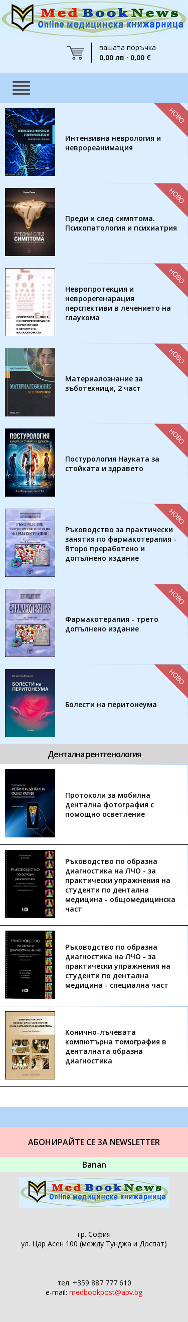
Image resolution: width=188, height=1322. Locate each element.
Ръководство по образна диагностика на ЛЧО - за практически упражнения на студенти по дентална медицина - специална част (117, 966)
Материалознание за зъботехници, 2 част (104, 383)
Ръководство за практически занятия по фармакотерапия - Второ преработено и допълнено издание (120, 544)
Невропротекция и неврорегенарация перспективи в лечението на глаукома (118, 303)
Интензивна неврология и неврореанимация (113, 142)
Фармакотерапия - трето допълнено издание (111, 623)
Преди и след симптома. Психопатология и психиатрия (121, 223)
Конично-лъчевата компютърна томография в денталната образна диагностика (115, 1046)
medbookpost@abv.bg (105, 1292)
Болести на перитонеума (111, 704)
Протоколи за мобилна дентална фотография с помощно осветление (109, 804)
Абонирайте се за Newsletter (94, 1142)
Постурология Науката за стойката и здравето (112, 463)
